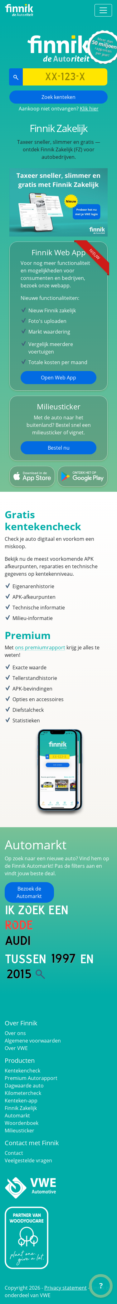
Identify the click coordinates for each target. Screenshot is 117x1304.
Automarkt (17, 1115)
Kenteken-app (21, 1100)
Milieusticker (19, 1130)
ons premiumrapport (40, 647)
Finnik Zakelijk (21, 1108)
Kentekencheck (22, 1070)
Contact (14, 1153)
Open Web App (58, 377)
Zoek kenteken (58, 97)
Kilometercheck (23, 1093)
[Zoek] (40, 974)
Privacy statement (65, 1287)
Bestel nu (59, 447)
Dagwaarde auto (24, 1085)
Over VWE (16, 1048)
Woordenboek (21, 1123)
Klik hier (89, 108)
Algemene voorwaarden (33, 1040)
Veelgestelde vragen (28, 1160)
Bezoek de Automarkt (29, 892)
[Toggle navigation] (103, 10)
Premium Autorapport (31, 1078)
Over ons (15, 1033)
